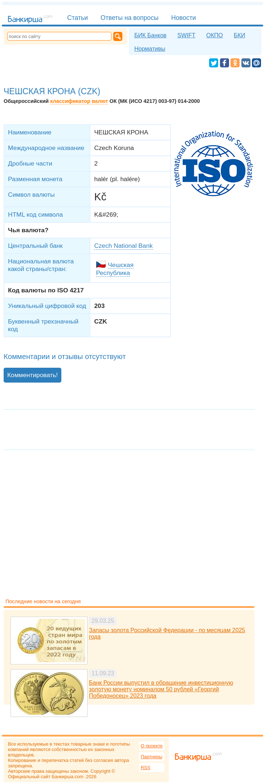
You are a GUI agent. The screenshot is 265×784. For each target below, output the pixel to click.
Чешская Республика (114, 268)
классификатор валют (79, 101)
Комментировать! (32, 375)
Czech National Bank (123, 245)
